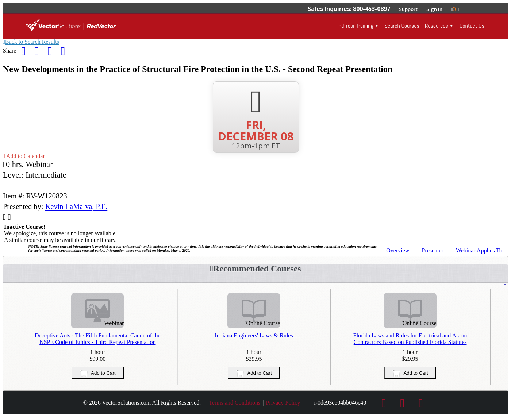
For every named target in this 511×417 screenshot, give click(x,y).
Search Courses (402, 26)
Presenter (432, 250)
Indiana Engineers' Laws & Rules (257, 335)
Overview (397, 250)
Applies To (479, 250)
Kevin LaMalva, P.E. (76, 206)
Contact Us (472, 26)
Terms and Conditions (234, 402)
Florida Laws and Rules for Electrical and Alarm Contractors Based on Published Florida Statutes (417, 338)
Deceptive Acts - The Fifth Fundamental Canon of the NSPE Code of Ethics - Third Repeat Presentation (98, 338)
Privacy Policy (283, 402)
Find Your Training (353, 26)
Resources (436, 26)
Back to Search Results (31, 42)
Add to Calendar (24, 156)
